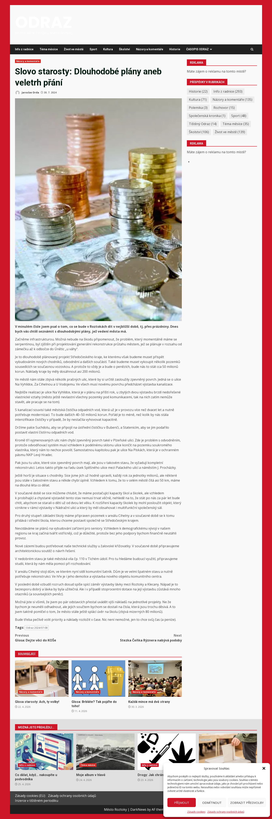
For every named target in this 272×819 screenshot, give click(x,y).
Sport (93, 49)
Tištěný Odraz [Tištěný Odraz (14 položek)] (203, 124)
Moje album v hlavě (105, 751)
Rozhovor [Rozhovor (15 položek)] (224, 107)
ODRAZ (43, 22)
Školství (124, 49)
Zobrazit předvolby (247, 803)
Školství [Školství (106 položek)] (199, 132)
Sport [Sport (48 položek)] (238, 115)
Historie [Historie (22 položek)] (198, 91)
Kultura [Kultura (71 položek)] (198, 99)
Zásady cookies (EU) (30, 795)
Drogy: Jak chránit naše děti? (167, 751)
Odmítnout (212, 803)
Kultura (108, 49)
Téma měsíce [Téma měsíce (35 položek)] (236, 124)
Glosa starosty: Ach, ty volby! (42, 678)
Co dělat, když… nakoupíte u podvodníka (44, 751)
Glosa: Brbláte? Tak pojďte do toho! (98, 678)
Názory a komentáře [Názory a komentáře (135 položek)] (232, 99)
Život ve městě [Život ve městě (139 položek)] (230, 132)
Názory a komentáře (149, 49)
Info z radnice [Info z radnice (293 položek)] (227, 91)
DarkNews (138, 809)
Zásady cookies (196, 812)
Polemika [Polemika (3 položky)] (198, 107)
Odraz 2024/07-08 (36, 628)
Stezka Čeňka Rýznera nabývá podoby (140, 637)
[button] (264, 768)
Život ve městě (74, 49)
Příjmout (181, 803)
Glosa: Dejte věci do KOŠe (57, 637)
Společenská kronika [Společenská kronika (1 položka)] (207, 115)
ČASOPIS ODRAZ (197, 49)
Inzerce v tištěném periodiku (36, 800)
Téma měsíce (49, 49)
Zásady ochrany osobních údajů (225, 812)
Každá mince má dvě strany (155, 678)
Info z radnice (24, 49)
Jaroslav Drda (27, 92)
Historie (174, 49)
